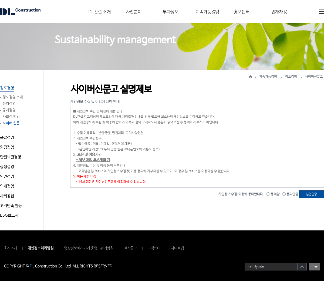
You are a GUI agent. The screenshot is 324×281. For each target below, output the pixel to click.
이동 (315, 267)
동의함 (273, 194)
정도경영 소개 (13, 97)
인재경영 (7, 186)
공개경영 (9, 110)
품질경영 (7, 137)
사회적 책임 (11, 117)
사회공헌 (7, 196)
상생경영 (7, 166)
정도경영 (7, 88)
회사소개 (10, 248)
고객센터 (153, 248)
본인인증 (311, 194)
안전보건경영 (10, 157)
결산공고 (130, 248)
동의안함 (290, 194)
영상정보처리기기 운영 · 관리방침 (88, 248)
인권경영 (7, 176)
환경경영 (7, 147)
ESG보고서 (9, 215)
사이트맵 (177, 248)
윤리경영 (9, 104)
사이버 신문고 (13, 123)
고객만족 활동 (11, 205)
